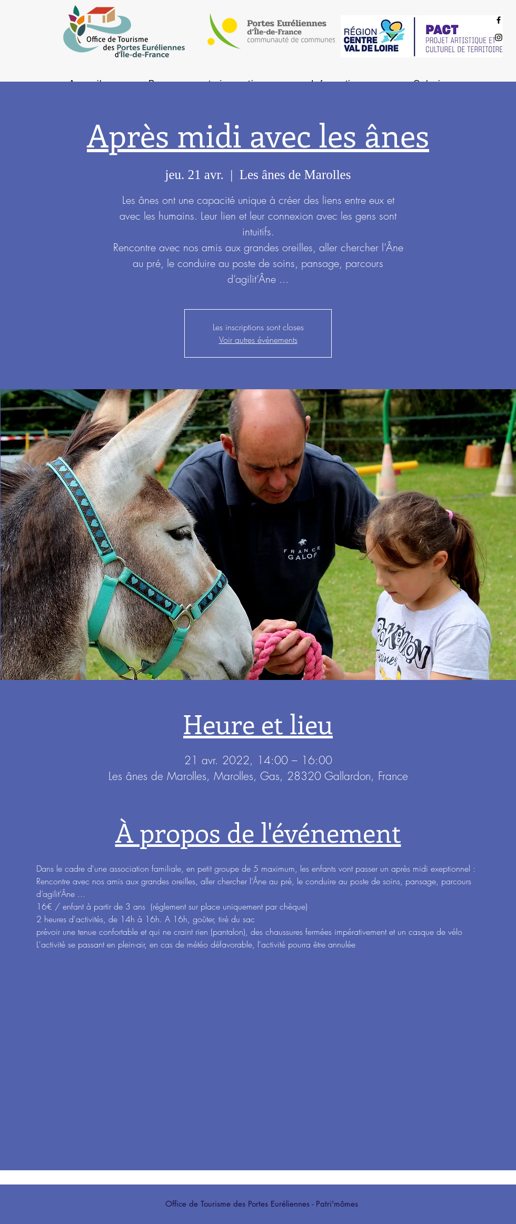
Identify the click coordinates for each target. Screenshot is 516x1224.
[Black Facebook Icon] (498, 20)
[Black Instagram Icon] (498, 37)
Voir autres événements (258, 340)
